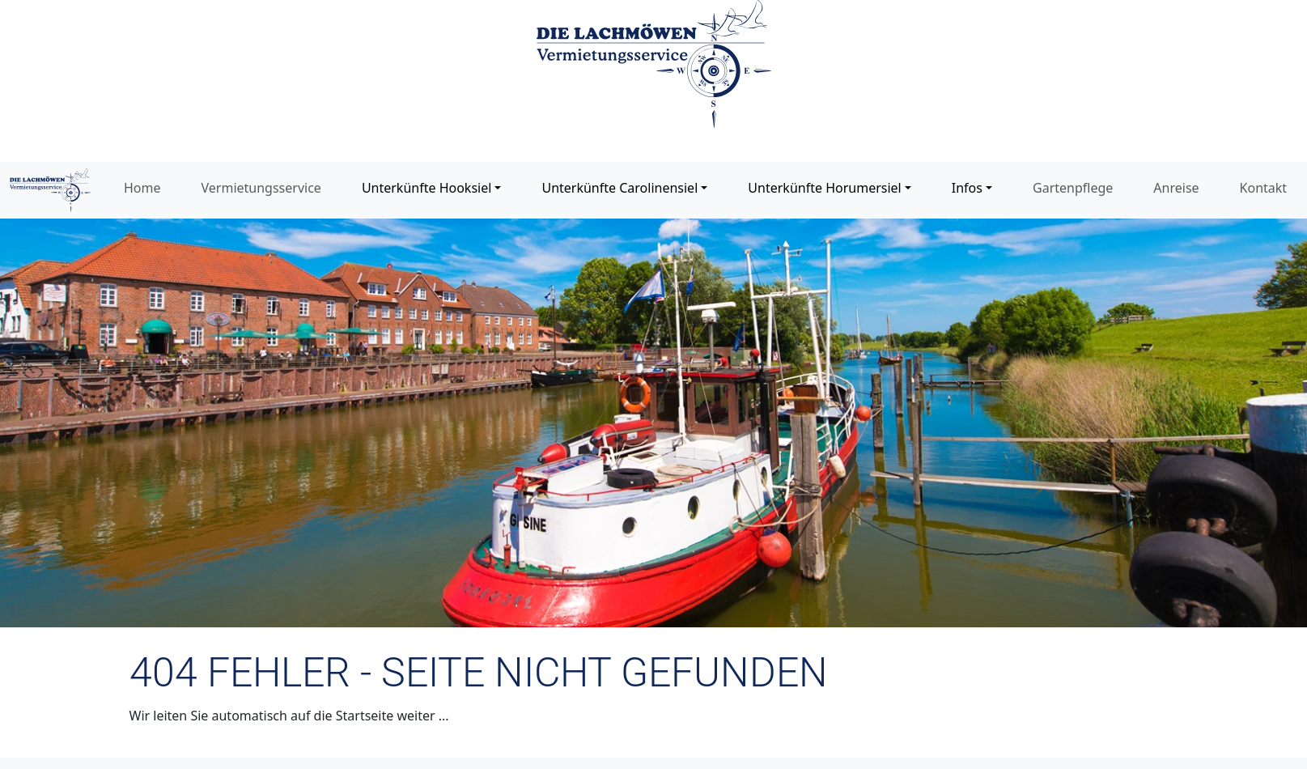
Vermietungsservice (261, 188)
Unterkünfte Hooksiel (426, 188)
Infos (967, 188)
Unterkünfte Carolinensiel (619, 188)
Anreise (1176, 188)
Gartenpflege (1073, 188)
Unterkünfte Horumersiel (824, 188)
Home (142, 188)
